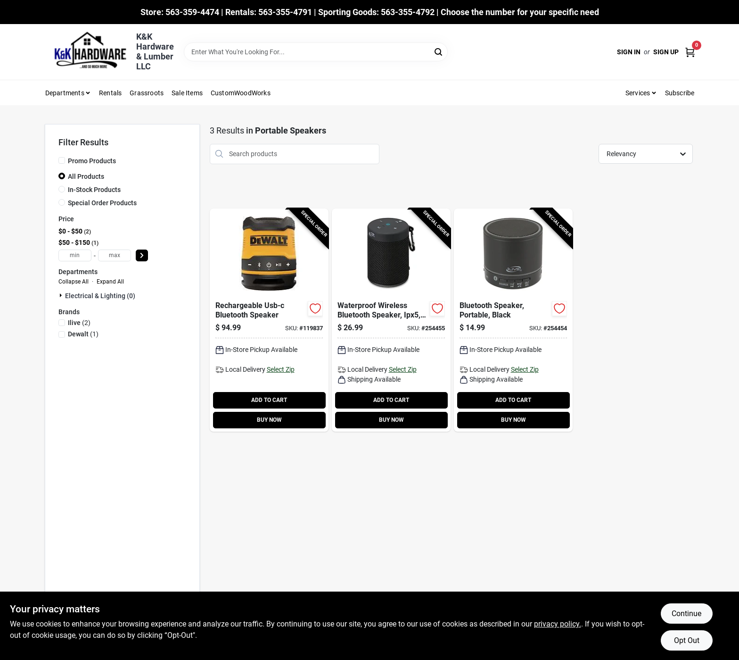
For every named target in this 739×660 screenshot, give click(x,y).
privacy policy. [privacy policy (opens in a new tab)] (557, 623)
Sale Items (187, 93)
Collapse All (73, 281)
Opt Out (686, 640)
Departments (64, 93)
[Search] (439, 51)
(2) (79, 322)
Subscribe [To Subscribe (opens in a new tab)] (680, 93)
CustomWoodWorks (241, 93)
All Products (86, 176)
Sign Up (666, 52)
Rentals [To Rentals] (110, 93)
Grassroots (147, 93)
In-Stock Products (94, 189)
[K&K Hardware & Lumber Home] (87, 52)
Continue (686, 613)
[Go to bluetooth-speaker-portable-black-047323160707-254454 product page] (513, 320)
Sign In (628, 52)
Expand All (110, 281)
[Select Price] (142, 255)
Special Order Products (102, 203)
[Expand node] (62, 295)
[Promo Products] (61, 160)
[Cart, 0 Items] (690, 52)
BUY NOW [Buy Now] (269, 420)
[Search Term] (316, 51)
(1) (83, 334)
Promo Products (92, 161)
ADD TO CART (269, 400)
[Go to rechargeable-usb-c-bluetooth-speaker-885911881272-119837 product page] (269, 320)
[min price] (74, 255)
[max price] (114, 255)
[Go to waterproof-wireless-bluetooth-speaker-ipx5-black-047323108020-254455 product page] (391, 320)
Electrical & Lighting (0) (100, 296)
